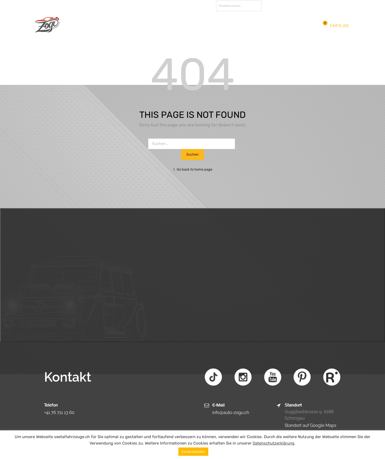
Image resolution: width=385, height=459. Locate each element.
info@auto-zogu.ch (230, 412)
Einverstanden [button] (193, 452)
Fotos (204, 25)
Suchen (256, 7)
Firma (108, 25)
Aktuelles (130, 25)
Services (156, 25)
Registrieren (331, 5)
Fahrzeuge (181, 25)
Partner (223, 25)
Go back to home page (192, 169)
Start (91, 25)
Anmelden (309, 5)
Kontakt (245, 25)
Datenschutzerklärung (273, 443)
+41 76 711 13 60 (59, 412)
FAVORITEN (278, 5)
